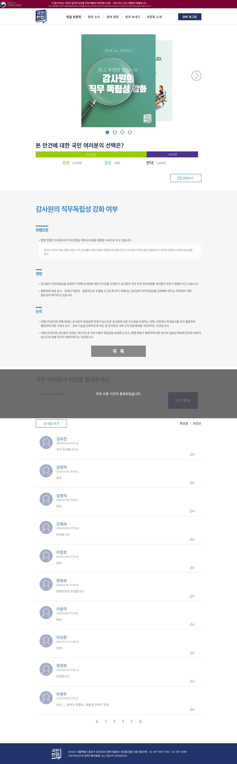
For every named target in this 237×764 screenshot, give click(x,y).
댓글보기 (186, 178)
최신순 (184, 423)
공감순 (197, 423)
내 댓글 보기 (51, 423)
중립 (107, 163)
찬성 (65, 163)
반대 (149, 163)
